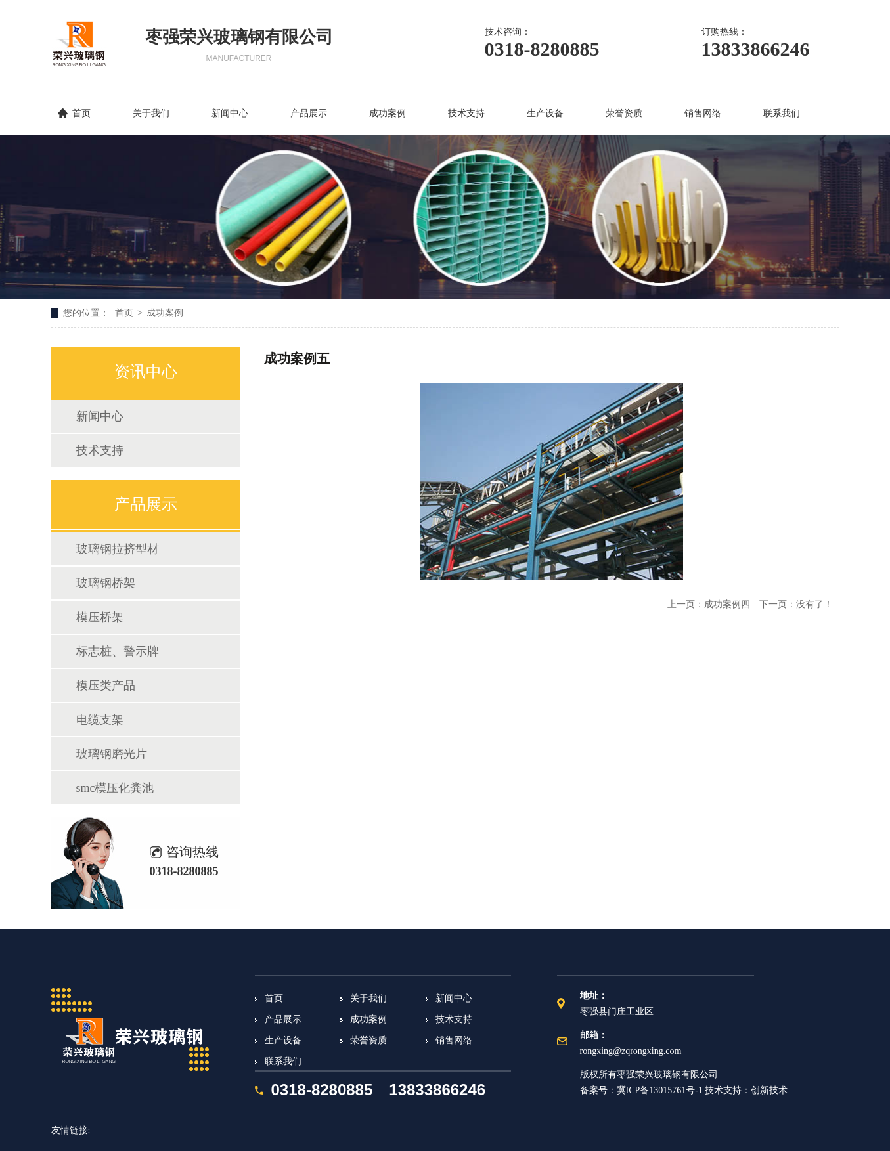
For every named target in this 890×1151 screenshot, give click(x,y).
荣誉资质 (624, 113)
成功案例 (387, 113)
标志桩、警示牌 (117, 651)
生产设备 (545, 113)
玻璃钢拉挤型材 (117, 548)
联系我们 (781, 113)
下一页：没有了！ (796, 604)
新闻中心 (229, 113)
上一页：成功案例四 (710, 604)
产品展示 (308, 113)
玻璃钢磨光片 (111, 753)
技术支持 (466, 113)
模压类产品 (105, 685)
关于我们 (151, 113)
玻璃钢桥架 (105, 583)
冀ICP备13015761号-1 (660, 1090)
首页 (81, 113)
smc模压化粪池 (115, 787)
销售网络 (702, 113)
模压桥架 (99, 617)
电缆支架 (99, 719)
